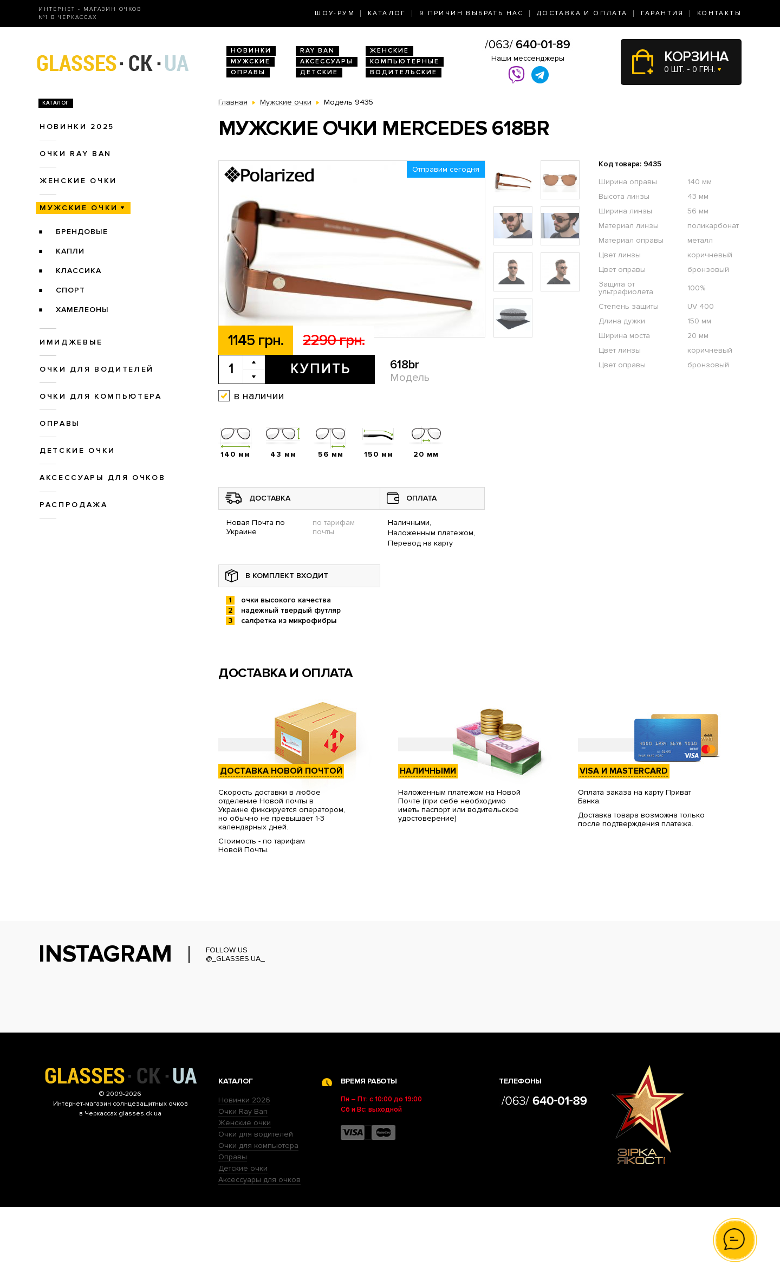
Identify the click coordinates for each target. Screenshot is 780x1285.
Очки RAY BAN (76, 153)
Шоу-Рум (335, 13)
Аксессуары (326, 61)
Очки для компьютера (101, 396)
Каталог (387, 13)
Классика (78, 270)
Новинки (251, 51)
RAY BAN (317, 51)
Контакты (719, 13)
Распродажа (74, 504)
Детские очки (77, 450)
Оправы (248, 72)
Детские (319, 72)
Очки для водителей (97, 369)
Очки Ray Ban (243, 1189)
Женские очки (78, 180)
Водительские (403, 72)
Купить (320, 369)
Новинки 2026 (244, 1178)
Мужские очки (79, 207)
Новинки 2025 (77, 126)
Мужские (250, 61)
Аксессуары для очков (102, 477)
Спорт (70, 290)
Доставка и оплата (582, 13)
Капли (70, 251)
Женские (389, 51)
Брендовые (82, 231)
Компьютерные (404, 61)
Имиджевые (71, 342)
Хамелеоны (82, 309)
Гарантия (662, 13)
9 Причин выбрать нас (471, 13)
